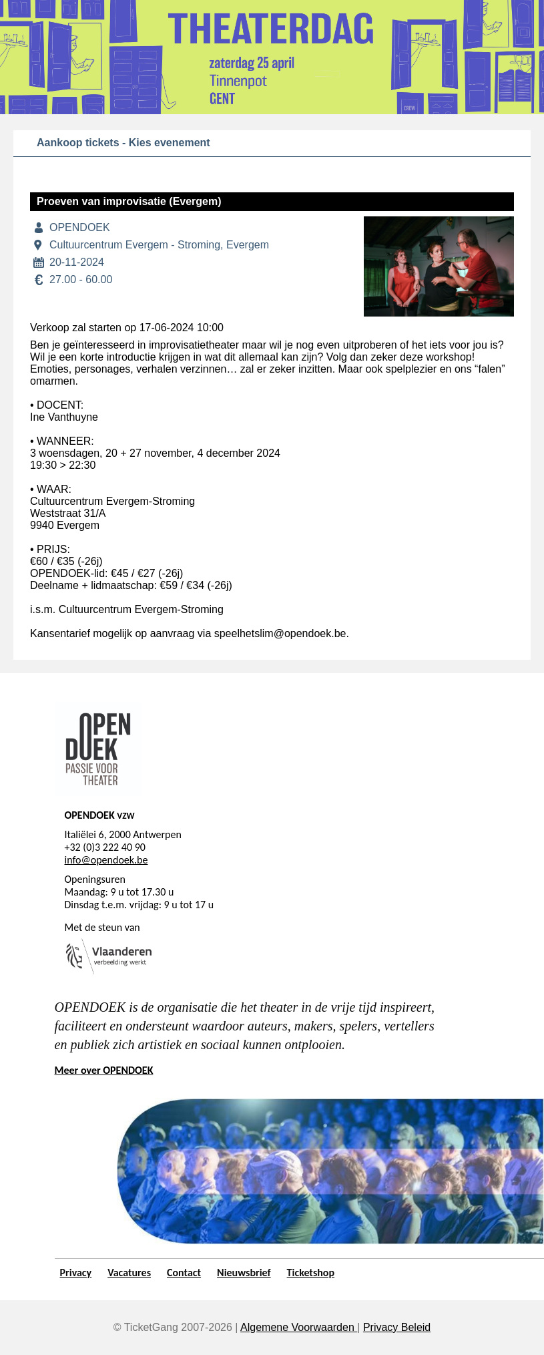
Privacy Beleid (397, 1327)
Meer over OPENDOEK (104, 1070)
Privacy (76, 1272)
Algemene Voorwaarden (298, 1327)
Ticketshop (310, 1272)
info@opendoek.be (106, 859)
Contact (184, 1272)
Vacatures (129, 1272)
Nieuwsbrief (244, 1272)
